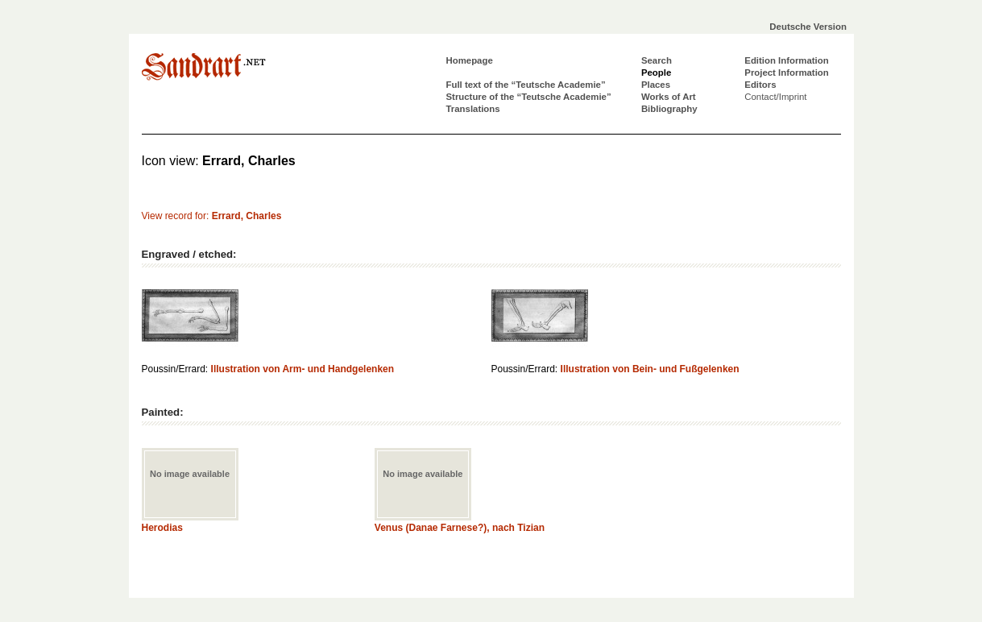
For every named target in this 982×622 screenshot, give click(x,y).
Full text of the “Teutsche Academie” (526, 84)
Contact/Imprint (775, 97)
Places (655, 84)
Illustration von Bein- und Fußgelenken (650, 369)
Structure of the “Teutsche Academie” (528, 97)
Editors (760, 84)
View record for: (212, 216)
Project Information (786, 72)
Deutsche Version (808, 26)
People (656, 72)
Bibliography (669, 109)
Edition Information (786, 60)
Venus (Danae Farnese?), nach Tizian (460, 527)
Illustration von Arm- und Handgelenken (303, 369)
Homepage (469, 60)
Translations (473, 109)
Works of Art (668, 97)
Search (656, 60)
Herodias (162, 527)
